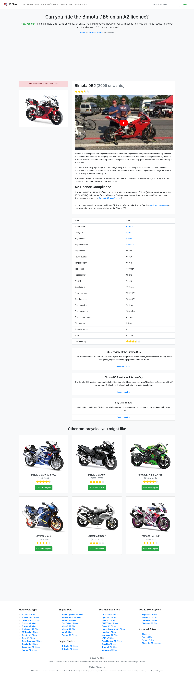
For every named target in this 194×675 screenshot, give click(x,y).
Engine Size (80, 4)
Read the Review (124, 367)
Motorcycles (28, 614)
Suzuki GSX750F (97, 474)
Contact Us (147, 637)
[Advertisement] (97, 57)
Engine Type (66, 4)
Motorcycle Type (30, 4)
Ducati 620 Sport (97, 535)
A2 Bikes (91, 32)
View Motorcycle (43, 487)
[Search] (166, 4)
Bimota (129, 226)
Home (82, 32)
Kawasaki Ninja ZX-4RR (150, 474)
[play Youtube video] (124, 122)
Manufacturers (110, 614)
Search (185, 4)
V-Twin (129, 238)
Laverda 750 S (43, 535)
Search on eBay (124, 392)
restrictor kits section (158, 205)
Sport (99, 32)
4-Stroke (130, 245)
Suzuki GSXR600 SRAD (43, 474)
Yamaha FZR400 (150, 535)
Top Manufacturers (49, 4)
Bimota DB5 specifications (110, 198)
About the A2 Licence (151, 643)
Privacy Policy (148, 640)
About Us (146, 634)
